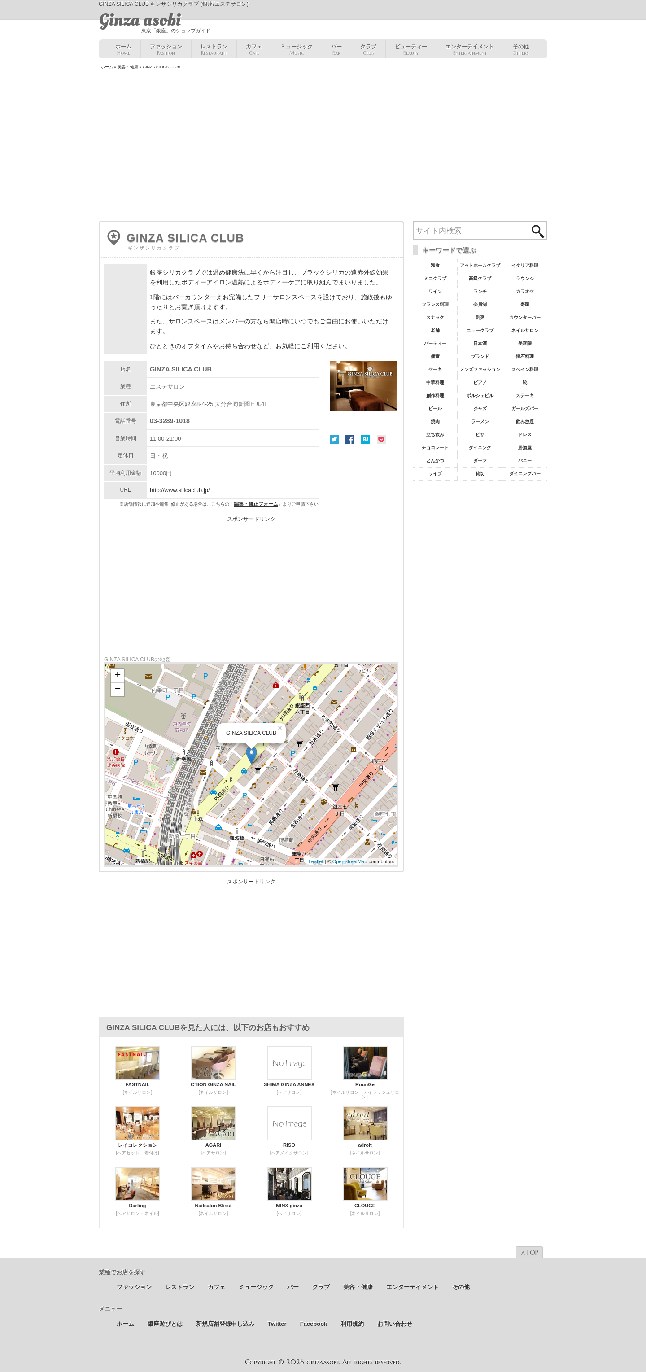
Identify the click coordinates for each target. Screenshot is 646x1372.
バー (336, 50)
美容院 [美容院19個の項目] (525, 343)
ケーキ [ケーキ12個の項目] (435, 369)
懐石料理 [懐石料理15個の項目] (525, 356)
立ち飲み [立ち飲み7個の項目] (435, 434)
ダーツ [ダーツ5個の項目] (480, 460)
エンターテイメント (469, 50)
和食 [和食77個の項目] (435, 265)
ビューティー (411, 50)
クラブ (368, 50)
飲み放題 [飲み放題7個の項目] (525, 421)
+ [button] (118, 675)
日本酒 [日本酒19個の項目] (480, 343)
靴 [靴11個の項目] (525, 382)
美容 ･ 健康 (128, 67)
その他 (520, 50)
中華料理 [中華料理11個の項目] (435, 382)
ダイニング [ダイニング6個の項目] (480, 447)
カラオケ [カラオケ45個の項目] (525, 291)
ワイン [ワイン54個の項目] (435, 291)
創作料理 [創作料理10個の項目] (435, 395)
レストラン (214, 50)
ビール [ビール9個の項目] (435, 408)
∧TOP (529, 1253)
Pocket (381, 439)
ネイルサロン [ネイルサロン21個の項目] (524, 330)
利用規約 (352, 1323)
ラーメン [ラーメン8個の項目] (480, 421)
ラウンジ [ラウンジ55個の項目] (525, 278)
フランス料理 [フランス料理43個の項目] (435, 304)
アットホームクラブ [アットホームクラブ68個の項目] (480, 265)
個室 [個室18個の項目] (435, 356)
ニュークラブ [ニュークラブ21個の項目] (480, 330)
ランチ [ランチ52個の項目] (480, 291)
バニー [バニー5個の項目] (525, 460)
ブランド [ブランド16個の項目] (480, 356)
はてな (365, 439)
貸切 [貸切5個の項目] (480, 473)
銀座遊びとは (165, 1323)
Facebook (349, 439)
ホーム (123, 50)
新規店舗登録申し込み (225, 1323)
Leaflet (316, 861)
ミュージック (296, 50)
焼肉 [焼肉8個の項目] (435, 421)
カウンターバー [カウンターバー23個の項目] (525, 317)
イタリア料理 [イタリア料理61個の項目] (524, 265)
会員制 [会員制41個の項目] (480, 304)
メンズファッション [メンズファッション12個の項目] (480, 369)
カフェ (254, 50)
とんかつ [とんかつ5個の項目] (435, 460)
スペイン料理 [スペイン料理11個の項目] (524, 369)
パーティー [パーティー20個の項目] (435, 343)
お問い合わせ (394, 1323)
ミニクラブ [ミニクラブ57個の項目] (435, 278)
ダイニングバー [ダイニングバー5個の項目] (525, 473)
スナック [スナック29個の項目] (435, 317)
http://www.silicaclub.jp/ (180, 490)
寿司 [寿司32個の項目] (524, 304)
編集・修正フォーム (256, 504)
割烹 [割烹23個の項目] (480, 317)
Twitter (334, 439)
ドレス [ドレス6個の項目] (525, 434)
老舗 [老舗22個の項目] (435, 330)
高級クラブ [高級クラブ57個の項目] (480, 278)
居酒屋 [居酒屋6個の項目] (525, 447)
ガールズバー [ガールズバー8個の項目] (524, 408)
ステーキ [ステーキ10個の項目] (525, 395)
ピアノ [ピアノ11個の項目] (480, 382)
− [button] (118, 689)
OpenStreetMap (349, 861)
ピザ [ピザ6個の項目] (480, 434)
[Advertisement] (323, 146)
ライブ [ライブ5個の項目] (435, 473)
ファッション (166, 50)
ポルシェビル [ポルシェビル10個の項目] (480, 395)
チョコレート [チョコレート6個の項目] (435, 447)
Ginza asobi (140, 20)
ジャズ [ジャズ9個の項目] (480, 408)
